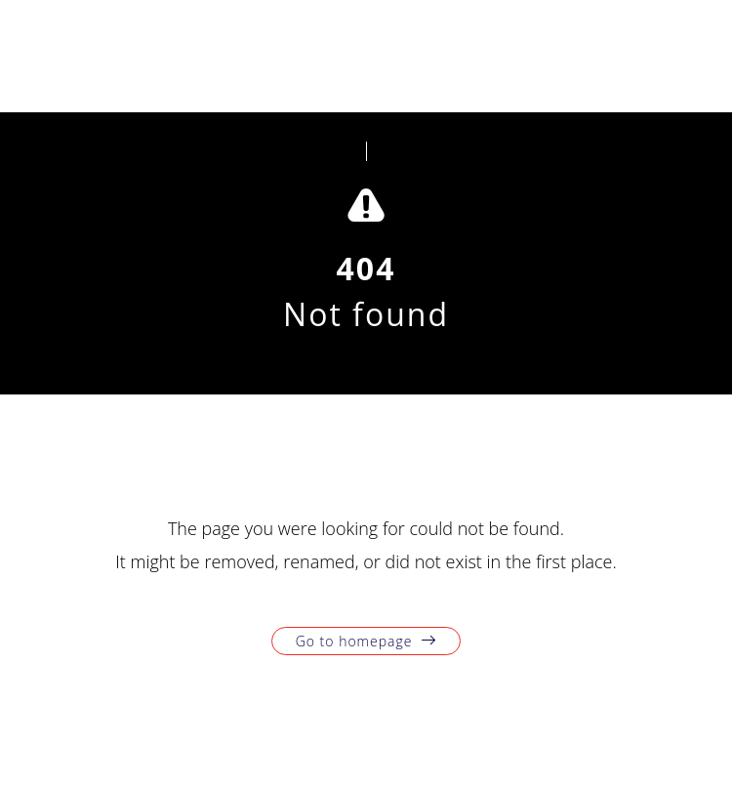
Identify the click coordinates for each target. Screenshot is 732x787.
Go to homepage (354, 641)
